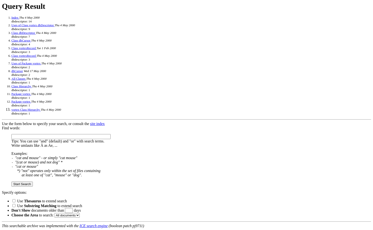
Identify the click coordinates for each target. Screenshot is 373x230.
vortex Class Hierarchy (26, 109)
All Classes (18, 78)
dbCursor (17, 71)
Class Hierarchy (21, 86)
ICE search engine (93, 226)
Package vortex (21, 94)
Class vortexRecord (23, 48)
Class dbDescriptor (23, 33)
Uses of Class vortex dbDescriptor (33, 25)
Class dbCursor (21, 40)
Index (15, 17)
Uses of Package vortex (26, 63)
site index (97, 124)
